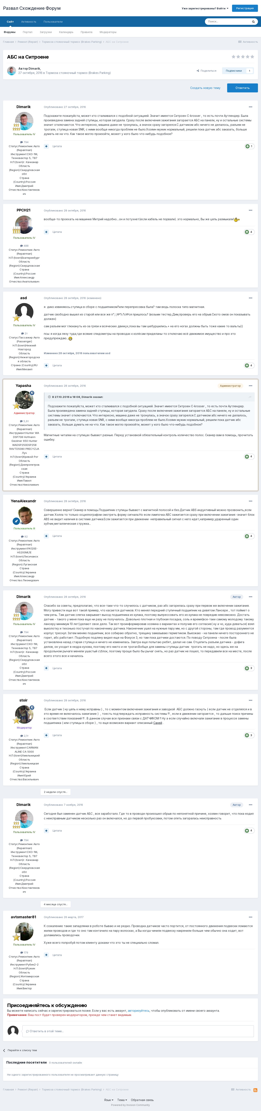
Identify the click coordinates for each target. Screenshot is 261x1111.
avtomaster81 (23, 917)
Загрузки (46, 32)
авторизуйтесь (138, 1010)
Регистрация (245, 8)
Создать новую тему (205, 88)
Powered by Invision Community (130, 1105)
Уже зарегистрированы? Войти (205, 8)
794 (24, 142)
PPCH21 (23, 210)
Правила (86, 32)
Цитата (57, 146)
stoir (23, 700)
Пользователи (53, 21)
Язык (108, 1100)
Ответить (243, 88)
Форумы (9, 32)
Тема (122, 1100)
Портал (27, 32)
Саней (157, 723)
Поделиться (206, 70)
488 (24, 245)
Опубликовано (65, 106)
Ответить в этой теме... (45, 1031)
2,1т (24, 735)
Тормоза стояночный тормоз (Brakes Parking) (78, 72)
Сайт (10, 23)
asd (23, 298)
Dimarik (34, 68)
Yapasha (23, 385)
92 (24, 536)
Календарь (66, 32)
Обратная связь (142, 1100)
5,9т (24, 421)
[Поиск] (227, 21)
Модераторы (108, 32)
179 (24, 952)
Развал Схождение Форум (32, 8)
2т (24, 333)
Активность (28, 21)
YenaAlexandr (23, 501)
